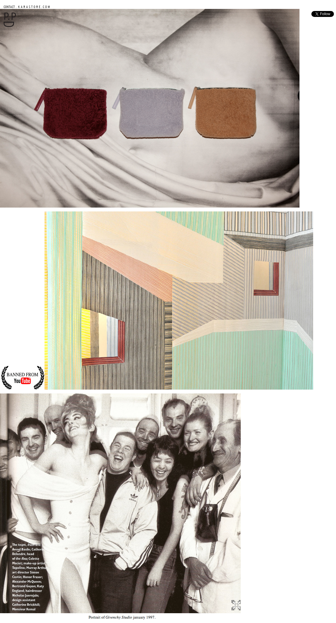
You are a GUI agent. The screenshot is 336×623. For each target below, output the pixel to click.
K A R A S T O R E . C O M (33, 7)
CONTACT (9, 7)
